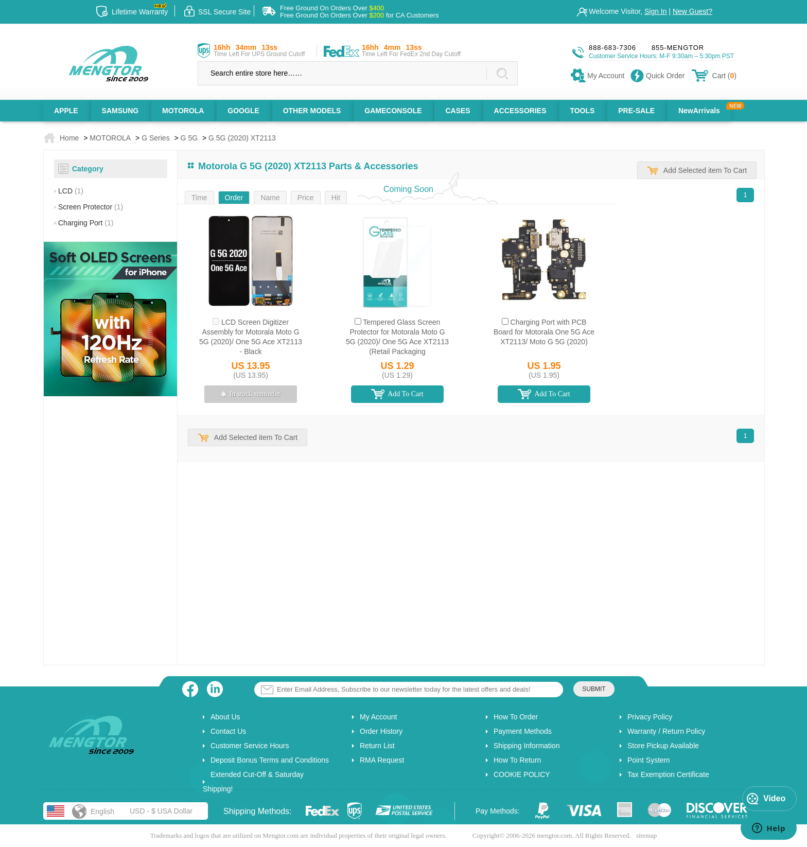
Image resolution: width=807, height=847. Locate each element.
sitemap (646, 835)
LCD (70, 191)
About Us (225, 717)
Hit (335, 197)
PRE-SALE (636, 111)
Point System (648, 760)
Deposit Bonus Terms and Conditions (269, 760)
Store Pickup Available (663, 746)
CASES (457, 111)
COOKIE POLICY (522, 774)
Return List (377, 746)
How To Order (516, 717)
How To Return (517, 760)
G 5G (189, 138)
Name (269, 197)
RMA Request (382, 760)
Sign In (655, 11)
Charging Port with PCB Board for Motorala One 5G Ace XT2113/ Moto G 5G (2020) (544, 332)
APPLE (66, 111)
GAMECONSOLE (393, 111)
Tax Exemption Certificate (668, 774)
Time (199, 197)
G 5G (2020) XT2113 (242, 138)
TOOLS (582, 111)
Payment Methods (523, 731)
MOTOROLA (183, 111)
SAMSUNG (120, 111)
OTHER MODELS (312, 111)
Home (69, 138)
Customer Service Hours (249, 746)
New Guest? (692, 11)
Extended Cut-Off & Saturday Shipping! (253, 781)
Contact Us (228, 731)
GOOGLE (243, 111)
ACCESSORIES (520, 111)
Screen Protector (90, 207)
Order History (381, 731)
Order (234, 197)
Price (305, 197)
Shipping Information (526, 746)
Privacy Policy (649, 717)
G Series (155, 138)
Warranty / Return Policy (666, 731)
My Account (378, 717)
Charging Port (85, 223)
